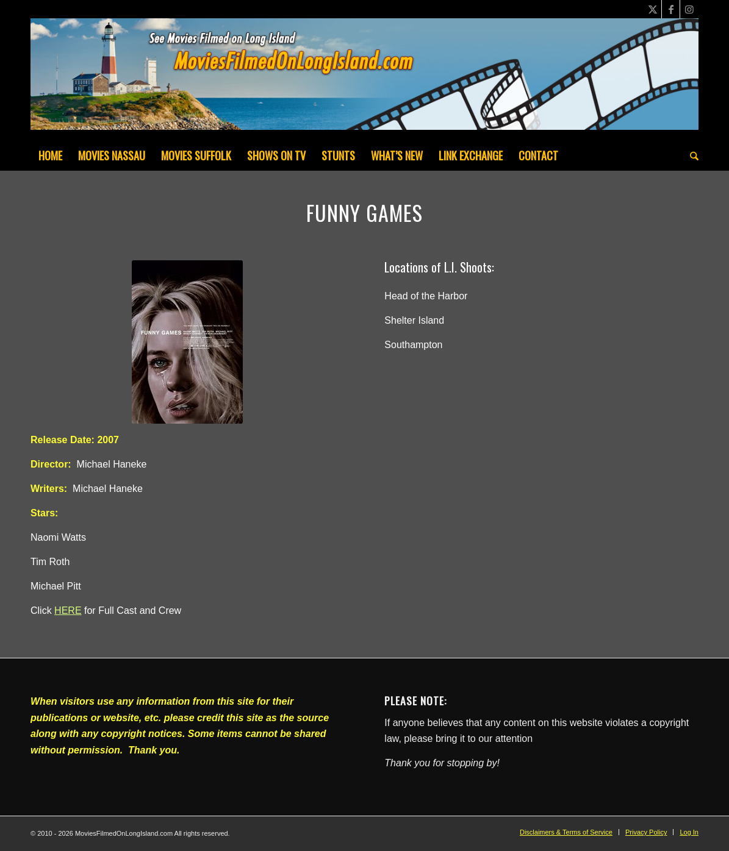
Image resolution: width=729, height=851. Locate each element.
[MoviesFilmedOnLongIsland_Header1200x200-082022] (364, 79)
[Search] (690, 155)
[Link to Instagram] (689, 9)
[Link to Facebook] (671, 9)
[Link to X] (652, 9)
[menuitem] (50, 155)
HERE (67, 610)
